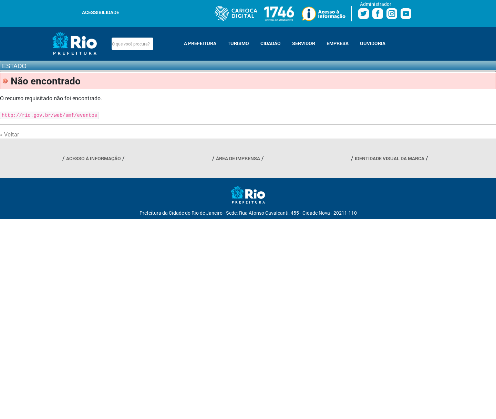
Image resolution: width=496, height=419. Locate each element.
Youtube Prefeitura (406, 13)
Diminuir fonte (135, 11)
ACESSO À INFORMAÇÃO (93, 158)
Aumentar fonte (144, 11)
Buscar (159, 44)
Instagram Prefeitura (391, 13)
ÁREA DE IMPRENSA (238, 158)
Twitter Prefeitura (363, 13)
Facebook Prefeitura (377, 13)
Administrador (375, 4)
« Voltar (9, 134)
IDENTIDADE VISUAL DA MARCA (389, 158)
